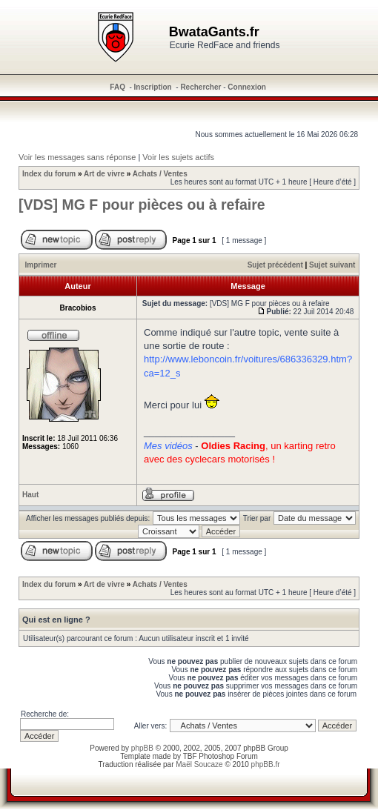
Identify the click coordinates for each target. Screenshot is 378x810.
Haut (30, 495)
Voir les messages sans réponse (77, 157)
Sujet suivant (332, 265)
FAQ (117, 87)
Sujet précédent (275, 265)
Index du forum (49, 174)
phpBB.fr (265, 764)
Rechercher (200, 87)
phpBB (142, 748)
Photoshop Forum (228, 756)
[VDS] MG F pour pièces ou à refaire (142, 204)
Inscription (153, 87)
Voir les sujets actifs (178, 157)
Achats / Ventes (160, 174)
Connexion (247, 87)
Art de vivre (104, 174)
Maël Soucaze (199, 764)
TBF (190, 756)
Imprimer (41, 265)
